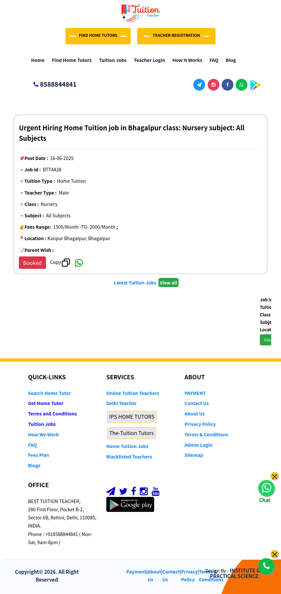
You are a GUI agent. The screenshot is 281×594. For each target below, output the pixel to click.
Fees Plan (38, 455)
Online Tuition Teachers (132, 393)
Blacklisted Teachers (129, 456)
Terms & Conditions (206, 434)
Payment (136, 571)
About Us (195, 413)
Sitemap (194, 455)
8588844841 (52, 85)
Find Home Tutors (70, 60)
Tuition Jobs (111, 60)
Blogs (34, 465)
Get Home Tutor (46, 403)
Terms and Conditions (52, 413)
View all (168, 282)
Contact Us (197, 403)
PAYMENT (195, 393)
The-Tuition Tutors (131, 433)
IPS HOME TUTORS (132, 416)
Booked (32, 263)
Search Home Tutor (49, 393)
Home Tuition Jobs (127, 446)
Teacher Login (148, 60)
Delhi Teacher (121, 403)
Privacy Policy (200, 424)
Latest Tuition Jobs (135, 282)
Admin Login (199, 445)
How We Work (43, 434)
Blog (229, 60)
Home (36, 60)
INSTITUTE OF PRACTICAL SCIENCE (236, 573)
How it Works (185, 60)
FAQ (212, 60)
